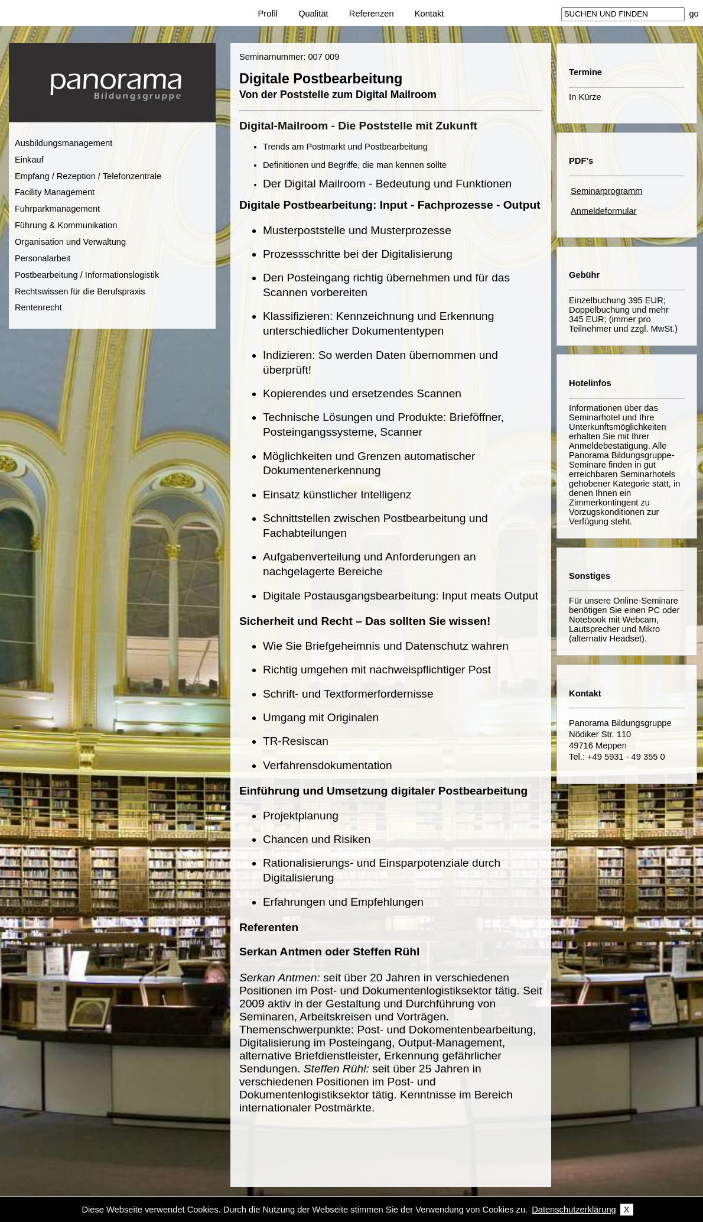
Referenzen (371, 13)
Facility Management (55, 192)
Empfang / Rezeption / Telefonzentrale (88, 176)
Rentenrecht (38, 307)
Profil (268, 13)
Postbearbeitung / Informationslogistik (87, 275)
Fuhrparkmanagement (57, 208)
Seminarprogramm (606, 191)
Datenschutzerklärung (574, 1209)
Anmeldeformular (604, 210)
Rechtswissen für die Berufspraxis (80, 291)
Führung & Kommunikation (66, 225)
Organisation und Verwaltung (70, 242)
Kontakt (429, 13)
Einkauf (29, 159)
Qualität (313, 13)
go (693, 13)
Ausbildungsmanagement (63, 143)
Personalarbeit (43, 258)
